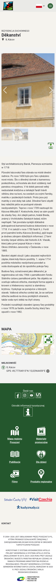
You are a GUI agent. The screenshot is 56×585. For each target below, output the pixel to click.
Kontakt (6, 523)
